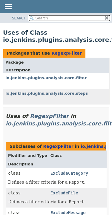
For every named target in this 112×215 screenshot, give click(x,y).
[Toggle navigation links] (8, 7)
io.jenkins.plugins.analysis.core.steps (46, 93)
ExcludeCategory (69, 173)
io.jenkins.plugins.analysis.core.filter (46, 78)
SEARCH (19, 18)
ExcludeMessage (68, 212)
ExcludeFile (64, 193)
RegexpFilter (66, 53)
